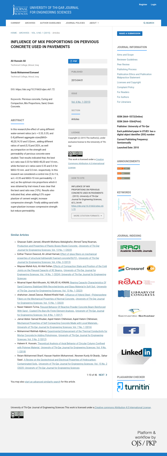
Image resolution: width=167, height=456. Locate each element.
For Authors (123, 97)
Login (153, 4)
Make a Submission (129, 33)
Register (143, 4)
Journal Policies (75, 23)
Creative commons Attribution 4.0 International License (122, 407)
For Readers (123, 92)
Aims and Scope (125, 54)
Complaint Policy (125, 87)
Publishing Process (127, 69)
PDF (75, 61)
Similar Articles (20, 234)
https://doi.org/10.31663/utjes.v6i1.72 (35, 89)
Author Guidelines (50, 23)
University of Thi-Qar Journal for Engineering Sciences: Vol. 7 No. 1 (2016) (54, 327)
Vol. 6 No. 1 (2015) (40, 33)
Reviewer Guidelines (127, 59)
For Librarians (124, 102)
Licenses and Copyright (129, 82)
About (93, 23)
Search (149, 23)
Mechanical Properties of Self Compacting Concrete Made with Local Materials (57, 323)
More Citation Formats (86, 215)
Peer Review (123, 64)
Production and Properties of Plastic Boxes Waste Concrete (47, 246)
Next (102, 375)
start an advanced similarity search (42, 381)
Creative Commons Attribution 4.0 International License (86, 163)
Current (15, 23)
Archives (30, 23)
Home (14, 33)
